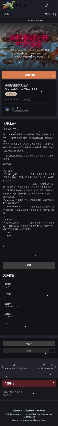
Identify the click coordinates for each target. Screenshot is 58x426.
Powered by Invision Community (23, 420)
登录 (29, 265)
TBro (18, 107)
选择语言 (17, 410)
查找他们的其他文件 (21, 110)
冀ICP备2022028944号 (33, 414)
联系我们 (41, 410)
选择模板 (29, 410)
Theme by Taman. (40, 420)
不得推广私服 (29, 75)
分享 (29, 343)
